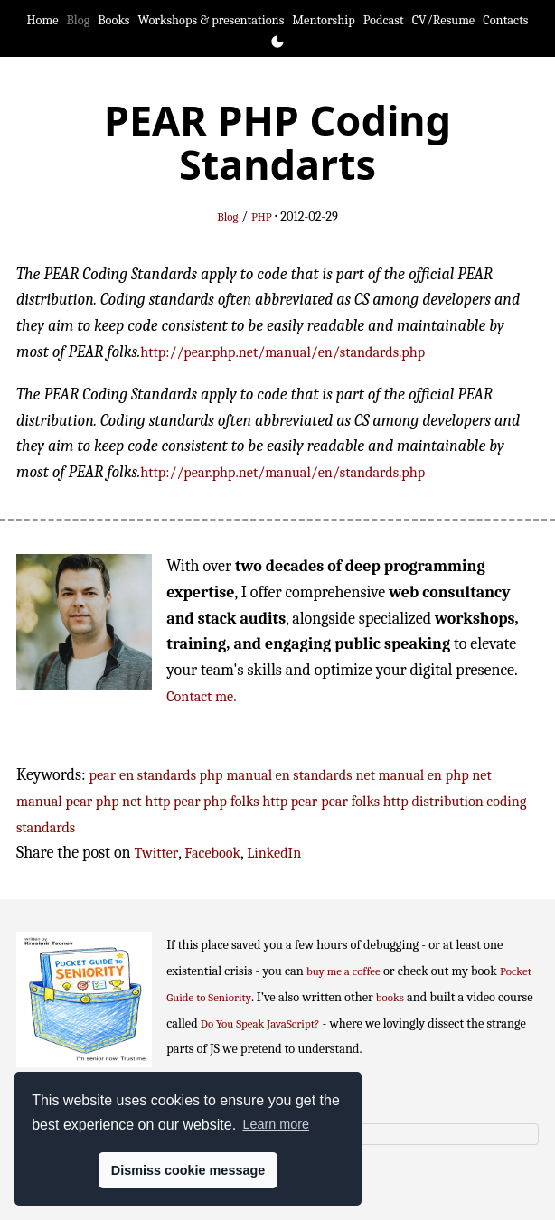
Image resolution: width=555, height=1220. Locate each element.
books (390, 997)
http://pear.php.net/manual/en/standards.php (282, 352)
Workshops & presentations (211, 20)
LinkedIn (274, 852)
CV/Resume (443, 20)
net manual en (399, 775)
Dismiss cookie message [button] (188, 1170)
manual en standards (289, 775)
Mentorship (323, 20)
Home (43, 20)
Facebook (212, 852)
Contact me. (201, 696)
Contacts (505, 20)
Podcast (383, 20)
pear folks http (364, 801)
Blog (78, 20)
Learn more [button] (275, 1124)
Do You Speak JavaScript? (260, 1023)
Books (113, 20)
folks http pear (273, 801)
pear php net (104, 801)
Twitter (157, 852)
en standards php (170, 775)
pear (103, 775)
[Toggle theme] (277, 41)
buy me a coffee (343, 971)
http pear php (186, 801)
